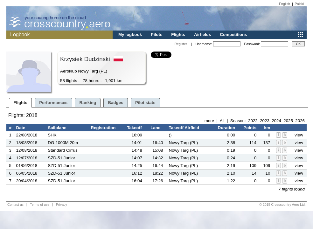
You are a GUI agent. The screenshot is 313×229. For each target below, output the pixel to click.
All (222, 120)
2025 (288, 120)
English (284, 4)
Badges (115, 102)
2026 (300, 120)
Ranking (88, 102)
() (170, 135)
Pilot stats (145, 102)
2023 (264, 120)
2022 (253, 120)
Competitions (233, 34)
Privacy (61, 204)
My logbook (130, 34)
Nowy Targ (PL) (183, 142)
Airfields (202, 34)
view (299, 135)
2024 (276, 120)
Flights (178, 34)
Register (180, 44)
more (209, 120)
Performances (53, 102)
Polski (299, 4)
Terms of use (39, 204)
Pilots (156, 34)
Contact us (15, 204)
